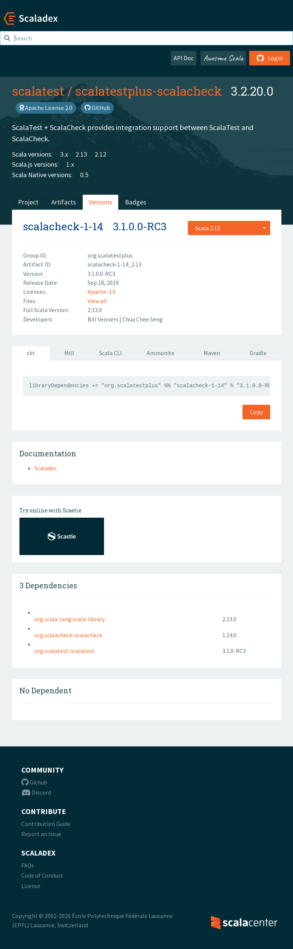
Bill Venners (103, 319)
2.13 (81, 154)
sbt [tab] (31, 353)
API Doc (183, 58)
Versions (100, 202)
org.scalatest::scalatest (64, 650)
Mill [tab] (69, 353)
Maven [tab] (212, 353)
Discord (36, 792)
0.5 (84, 174)
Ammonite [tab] (160, 353)
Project (28, 202)
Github (34, 782)
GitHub (97, 107)
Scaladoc (45, 468)
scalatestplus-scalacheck (148, 91)
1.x (70, 164)
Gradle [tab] (258, 353)
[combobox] (229, 228)
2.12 (100, 154)
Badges (135, 202)
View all (97, 301)
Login (270, 58)
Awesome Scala (223, 58)
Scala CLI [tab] (110, 353)
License (30, 886)
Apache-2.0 (102, 291)
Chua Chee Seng (142, 319)
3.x (64, 154)
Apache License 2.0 (45, 107)
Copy (256, 412)
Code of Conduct (42, 875)
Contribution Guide (45, 824)
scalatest (38, 91)
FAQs (27, 865)
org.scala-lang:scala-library (69, 619)
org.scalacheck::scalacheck (68, 635)
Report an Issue (41, 834)
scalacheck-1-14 (63, 226)
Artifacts (63, 202)
